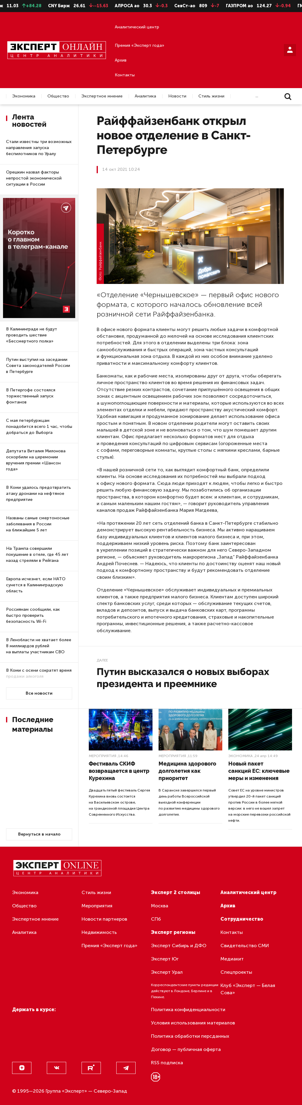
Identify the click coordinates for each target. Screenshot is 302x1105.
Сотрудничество (241, 919)
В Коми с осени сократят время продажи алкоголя (39, 673)
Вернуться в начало (39, 834)
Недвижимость (99, 932)
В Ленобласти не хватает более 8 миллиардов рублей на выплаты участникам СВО (38, 645)
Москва (159, 906)
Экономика (23, 96)
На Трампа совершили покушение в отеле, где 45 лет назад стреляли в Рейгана (37, 554)
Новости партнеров (104, 919)
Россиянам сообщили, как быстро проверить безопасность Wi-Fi (33, 615)
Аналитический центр (137, 27)
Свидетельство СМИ (244, 945)
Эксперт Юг (164, 959)
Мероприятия (102, 756)
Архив (121, 60)
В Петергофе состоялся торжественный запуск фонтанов (30, 396)
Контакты (125, 75)
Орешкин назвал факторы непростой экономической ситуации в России (34, 178)
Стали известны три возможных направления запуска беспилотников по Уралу (39, 147)
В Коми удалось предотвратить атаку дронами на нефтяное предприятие (38, 493)
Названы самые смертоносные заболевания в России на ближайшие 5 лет (37, 524)
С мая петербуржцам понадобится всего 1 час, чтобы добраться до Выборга (39, 426)
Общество (58, 96)
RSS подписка (167, 1062)
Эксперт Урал (167, 972)
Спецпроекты (236, 972)
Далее (102, 660)
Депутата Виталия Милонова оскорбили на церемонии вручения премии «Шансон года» (36, 460)
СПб (156, 919)
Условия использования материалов (193, 1023)
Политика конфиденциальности (188, 1009)
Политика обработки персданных (190, 1036)
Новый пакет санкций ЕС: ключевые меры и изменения (259, 770)
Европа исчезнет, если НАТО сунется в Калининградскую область (36, 585)
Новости (177, 96)
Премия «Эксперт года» (139, 45)
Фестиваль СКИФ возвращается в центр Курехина (119, 770)
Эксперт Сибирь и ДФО (178, 945)
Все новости (39, 693)
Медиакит (232, 959)
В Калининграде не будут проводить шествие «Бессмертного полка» (31, 335)
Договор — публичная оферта (186, 1049)
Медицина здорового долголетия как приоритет (187, 770)
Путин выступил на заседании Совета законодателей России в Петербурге (38, 365)
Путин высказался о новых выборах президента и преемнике (183, 677)
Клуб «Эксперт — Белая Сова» (247, 988)
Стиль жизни (211, 96)
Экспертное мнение (102, 96)
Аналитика (145, 96)
